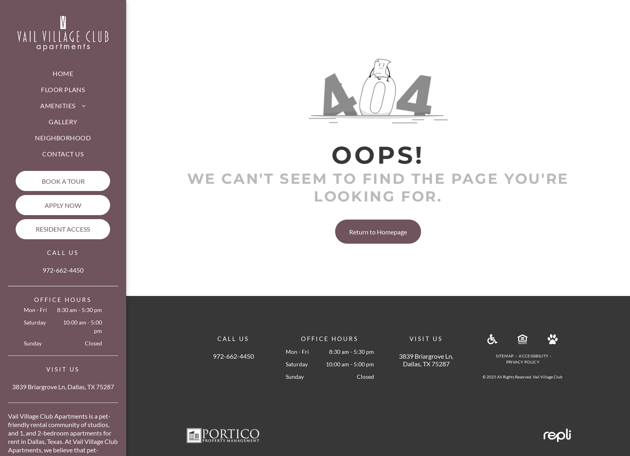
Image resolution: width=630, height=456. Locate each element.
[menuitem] (63, 74)
